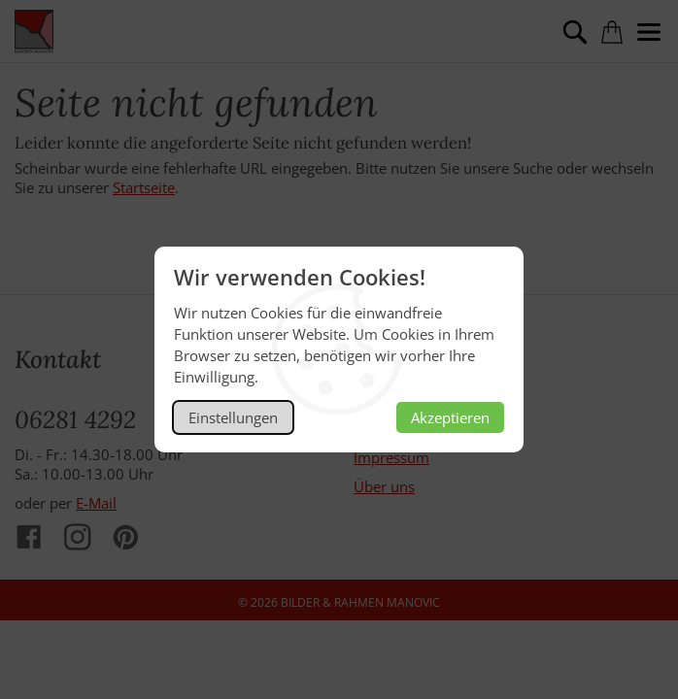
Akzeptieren (450, 417)
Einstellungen (233, 417)
